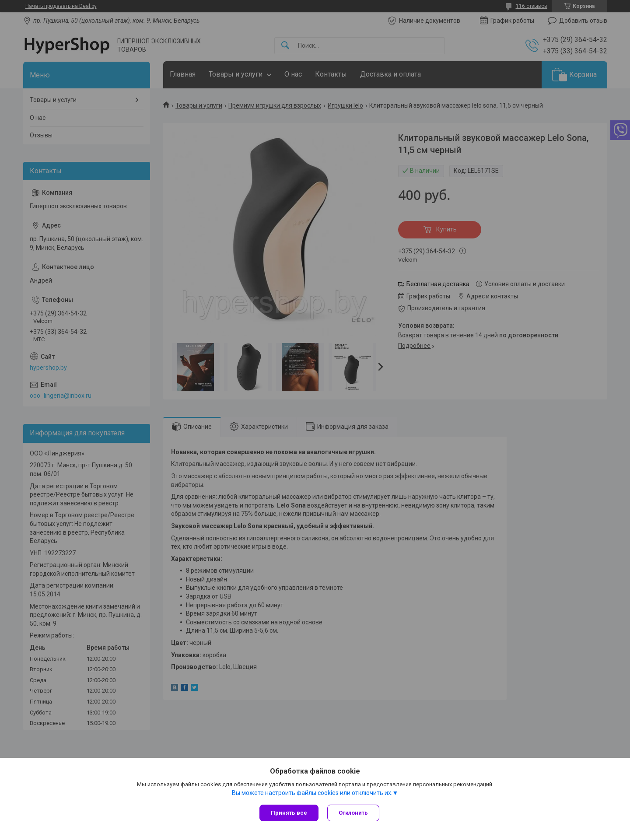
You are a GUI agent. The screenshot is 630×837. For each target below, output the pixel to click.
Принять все (289, 812)
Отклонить (353, 812)
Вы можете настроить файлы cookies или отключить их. (312, 792)
